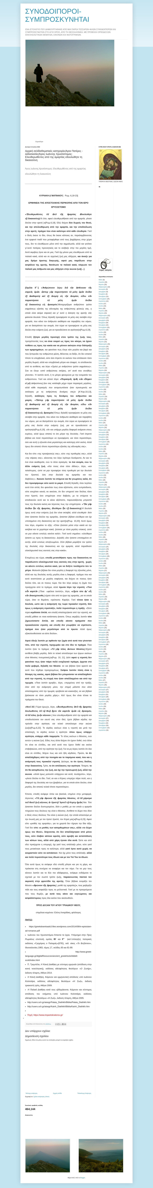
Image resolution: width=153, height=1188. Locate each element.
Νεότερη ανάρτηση (31, 1093)
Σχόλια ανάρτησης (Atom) (41, 1096)
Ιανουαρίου (102, 289)
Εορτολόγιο (39, 141)
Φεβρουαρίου (103, 287)
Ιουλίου (101, 303)
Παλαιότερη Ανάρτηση (84, 1093)
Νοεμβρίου (102, 294)
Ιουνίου (101, 306)
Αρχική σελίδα (57, 1093)
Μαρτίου (101, 284)
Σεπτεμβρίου (103, 299)
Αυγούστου (102, 301)
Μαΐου (101, 280)
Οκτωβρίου (102, 296)
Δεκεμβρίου (102, 292)
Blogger (82, 1178)
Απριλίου (101, 282)
